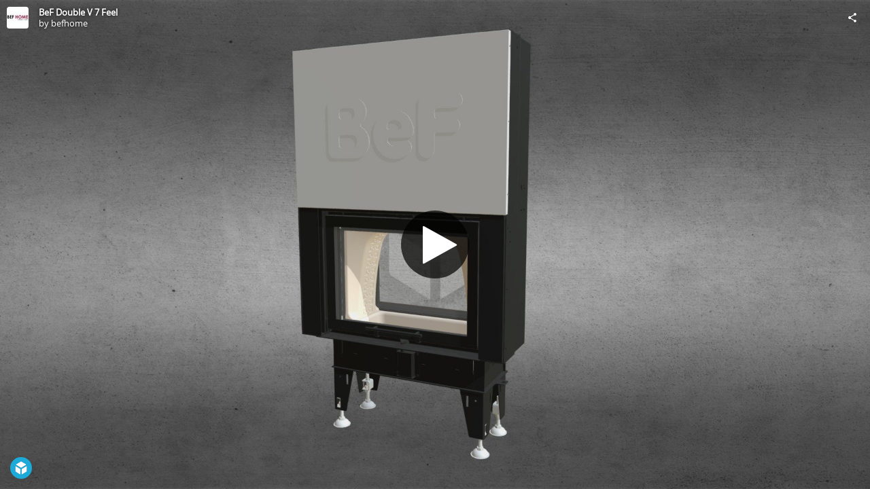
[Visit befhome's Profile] (18, 18)
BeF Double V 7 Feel (78, 12)
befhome (69, 23)
